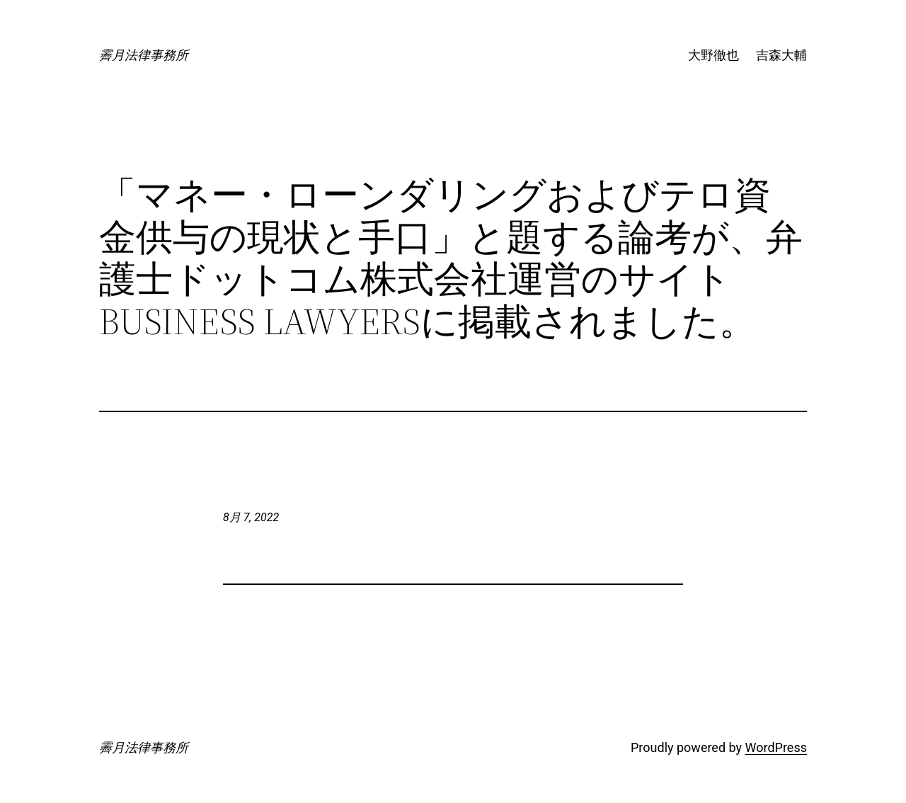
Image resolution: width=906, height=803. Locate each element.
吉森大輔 (781, 54)
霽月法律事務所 (143, 54)
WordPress (776, 747)
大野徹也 (713, 54)
